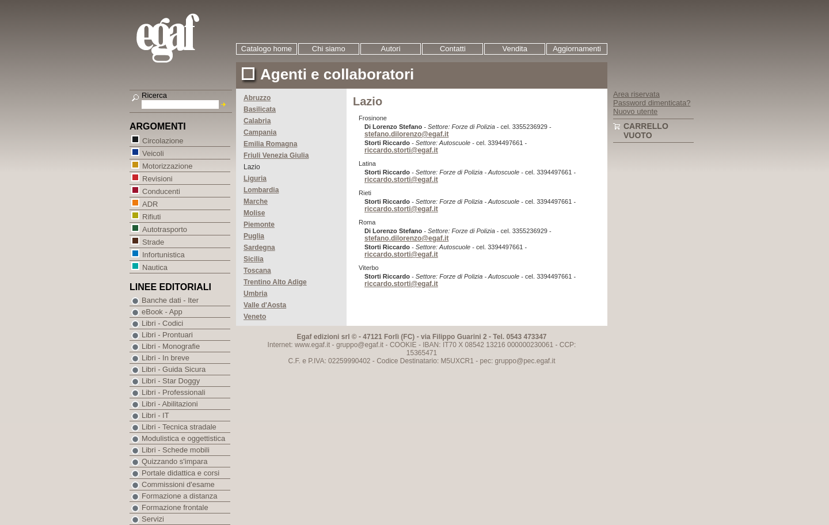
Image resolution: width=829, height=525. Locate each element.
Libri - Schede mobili (176, 450)
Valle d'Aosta (265, 305)
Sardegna (259, 248)
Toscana (257, 271)
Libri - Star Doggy (171, 380)
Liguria (255, 178)
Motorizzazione (167, 165)
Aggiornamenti (577, 48)
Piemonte (259, 224)
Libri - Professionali (174, 392)
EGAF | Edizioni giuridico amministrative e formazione (182, 39)
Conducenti (161, 191)
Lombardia (261, 190)
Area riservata (636, 94)
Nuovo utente (635, 111)
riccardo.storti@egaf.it (401, 150)
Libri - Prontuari (167, 334)
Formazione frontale (175, 507)
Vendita (515, 48)
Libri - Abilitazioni (170, 404)
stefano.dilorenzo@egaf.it (406, 134)
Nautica (155, 267)
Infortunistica (163, 254)
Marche (256, 201)
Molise (254, 213)
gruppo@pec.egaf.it (525, 361)
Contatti (453, 48)
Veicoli (153, 153)
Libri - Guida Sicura (174, 369)
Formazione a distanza (180, 496)
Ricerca (154, 95)
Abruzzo (257, 98)
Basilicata (260, 109)
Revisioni (157, 178)
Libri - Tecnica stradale (179, 427)
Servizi (153, 519)
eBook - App (162, 311)
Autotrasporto (164, 229)
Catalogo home (266, 48)
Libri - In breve (165, 357)
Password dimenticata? (651, 102)
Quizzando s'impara (174, 461)
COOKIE (403, 345)
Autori (391, 48)
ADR (150, 203)
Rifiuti (151, 216)
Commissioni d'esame (178, 484)
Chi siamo (328, 48)
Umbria (255, 294)
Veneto (255, 317)
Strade (153, 241)
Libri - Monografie (171, 346)
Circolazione (163, 140)
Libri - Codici (162, 323)
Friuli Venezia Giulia (276, 155)
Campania (260, 132)
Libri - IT (155, 415)
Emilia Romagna (270, 144)
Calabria (257, 121)
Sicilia (254, 259)
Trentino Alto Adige (275, 282)
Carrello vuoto (645, 130)
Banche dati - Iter (170, 300)
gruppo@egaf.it (359, 345)
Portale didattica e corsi (180, 473)
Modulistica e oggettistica (183, 438)
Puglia (254, 236)
